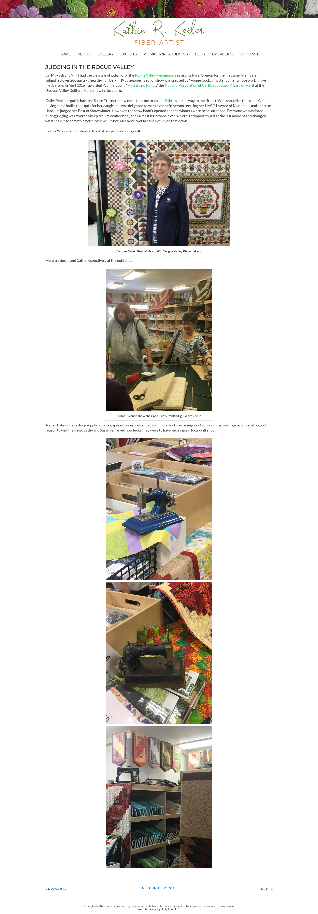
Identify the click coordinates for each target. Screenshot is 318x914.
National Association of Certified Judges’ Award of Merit (209, 85)
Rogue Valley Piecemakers (155, 75)
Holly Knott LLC (170, 909)
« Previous (55, 889)
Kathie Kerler (159, 31)
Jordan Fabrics (165, 100)
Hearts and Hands (142, 85)
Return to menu (158, 888)
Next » (267, 889)
